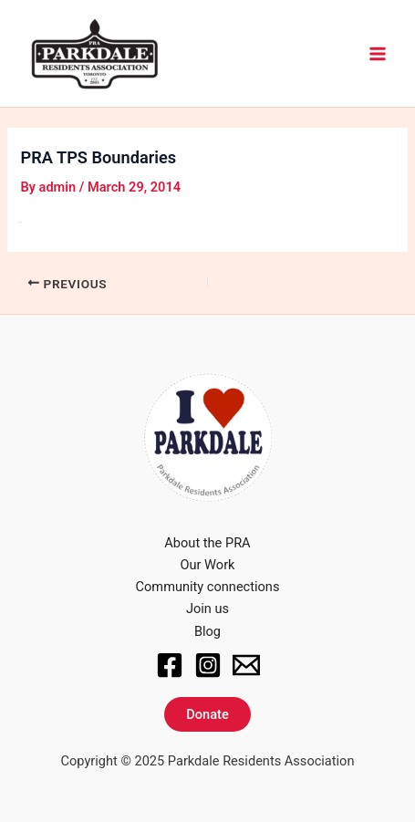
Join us (207, 608)
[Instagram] (208, 665)
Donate (207, 714)
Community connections (208, 586)
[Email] (246, 665)
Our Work (208, 565)
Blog (207, 631)
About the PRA (207, 543)
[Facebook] (169, 665)
